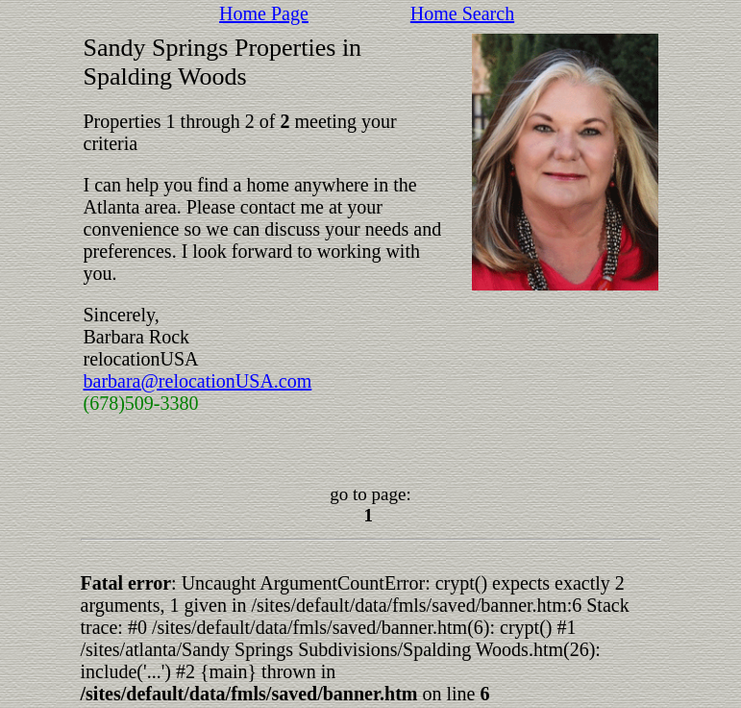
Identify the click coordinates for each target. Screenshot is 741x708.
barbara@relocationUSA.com (198, 381)
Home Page (264, 13)
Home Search (462, 13)
